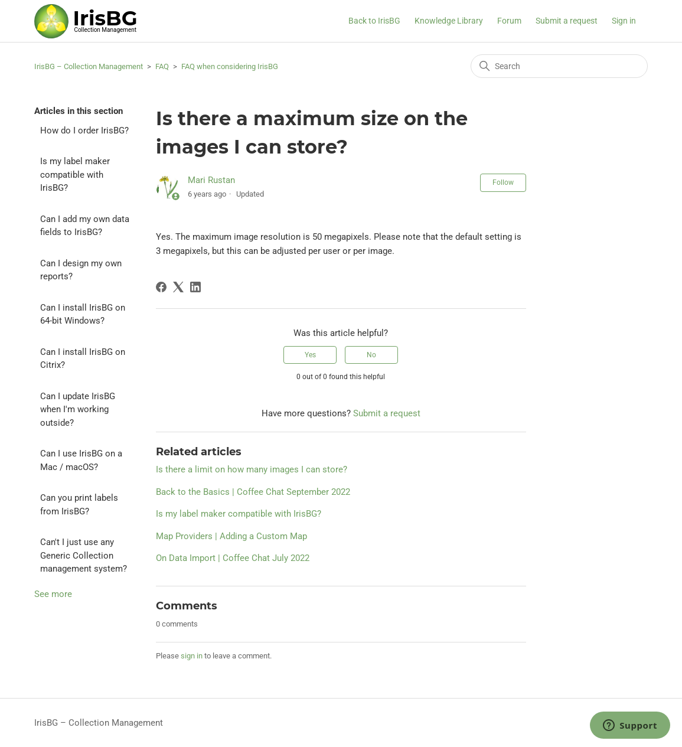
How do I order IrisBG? (84, 130)
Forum (509, 20)
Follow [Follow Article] (503, 182)
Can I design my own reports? (81, 270)
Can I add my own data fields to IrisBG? (84, 226)
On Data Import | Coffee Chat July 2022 (232, 558)
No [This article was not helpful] (371, 355)
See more (53, 594)
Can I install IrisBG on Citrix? (82, 359)
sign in (192, 655)
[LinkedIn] (195, 287)
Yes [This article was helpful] (310, 355)
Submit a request (567, 20)
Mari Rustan (211, 180)
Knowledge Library (449, 20)
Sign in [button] (624, 20)
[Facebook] (161, 287)
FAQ (162, 66)
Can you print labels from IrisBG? (79, 504)
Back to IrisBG (374, 20)
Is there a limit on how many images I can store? (251, 469)
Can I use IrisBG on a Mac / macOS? (81, 460)
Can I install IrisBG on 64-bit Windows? (82, 314)
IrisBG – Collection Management (88, 66)
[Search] (559, 66)
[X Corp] (178, 287)
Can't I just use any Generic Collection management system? (83, 555)
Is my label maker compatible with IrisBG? (75, 174)
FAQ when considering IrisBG (229, 66)
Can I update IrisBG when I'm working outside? (77, 409)
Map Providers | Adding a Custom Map (231, 536)
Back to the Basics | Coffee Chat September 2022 (253, 492)
